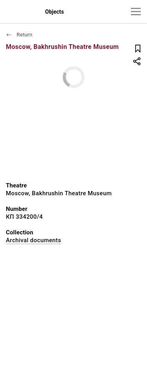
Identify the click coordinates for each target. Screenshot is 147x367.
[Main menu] (136, 11)
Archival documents (33, 240)
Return (19, 35)
